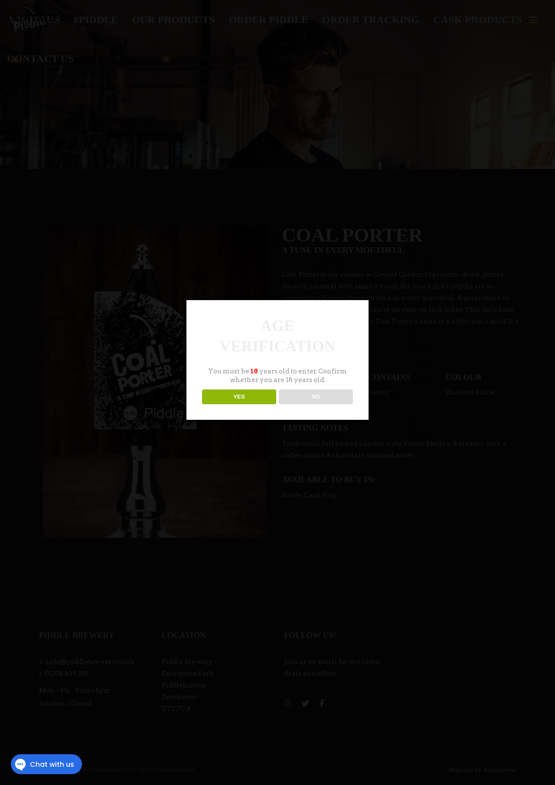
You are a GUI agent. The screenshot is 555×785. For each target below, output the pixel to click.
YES (239, 396)
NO (316, 396)
